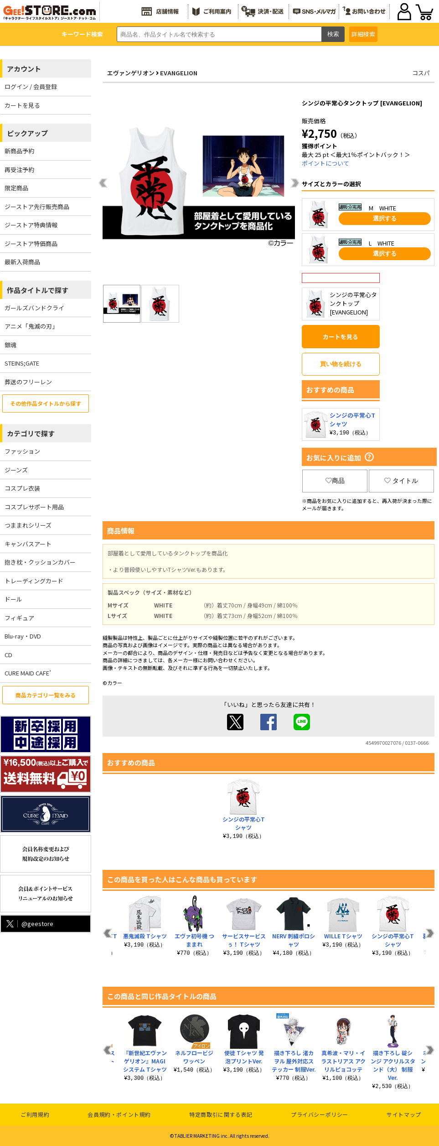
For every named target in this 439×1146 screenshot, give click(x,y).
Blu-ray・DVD (23, 636)
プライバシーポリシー (319, 1114)
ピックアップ (27, 133)
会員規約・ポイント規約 (119, 1114)
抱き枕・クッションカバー (40, 562)
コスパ (421, 72)
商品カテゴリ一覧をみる (45, 695)
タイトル (401, 480)
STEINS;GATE (22, 363)
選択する (385, 218)
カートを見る (22, 105)
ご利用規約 (35, 1114)
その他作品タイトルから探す (45, 403)
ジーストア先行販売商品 (37, 206)
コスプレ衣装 (22, 488)
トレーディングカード (34, 580)
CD (8, 654)
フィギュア (19, 617)
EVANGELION (178, 72)
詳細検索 (363, 34)
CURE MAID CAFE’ (28, 673)
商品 (335, 480)
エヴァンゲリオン (131, 72)
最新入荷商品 (22, 261)
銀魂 (10, 344)
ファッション (22, 451)
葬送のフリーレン (28, 381)
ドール (13, 599)
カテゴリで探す (31, 433)
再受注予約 (19, 169)
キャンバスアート (28, 543)
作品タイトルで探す (37, 290)
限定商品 (16, 187)
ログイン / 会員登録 (31, 86)
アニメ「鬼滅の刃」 (31, 326)
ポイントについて (325, 163)
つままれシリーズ (28, 525)
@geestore (29, 923)
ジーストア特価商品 (31, 243)
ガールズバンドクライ (34, 308)
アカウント (24, 68)
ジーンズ (16, 470)
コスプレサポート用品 (34, 506)
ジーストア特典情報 (31, 224)
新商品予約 (19, 151)
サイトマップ (404, 1114)
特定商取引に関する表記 (221, 1114)
